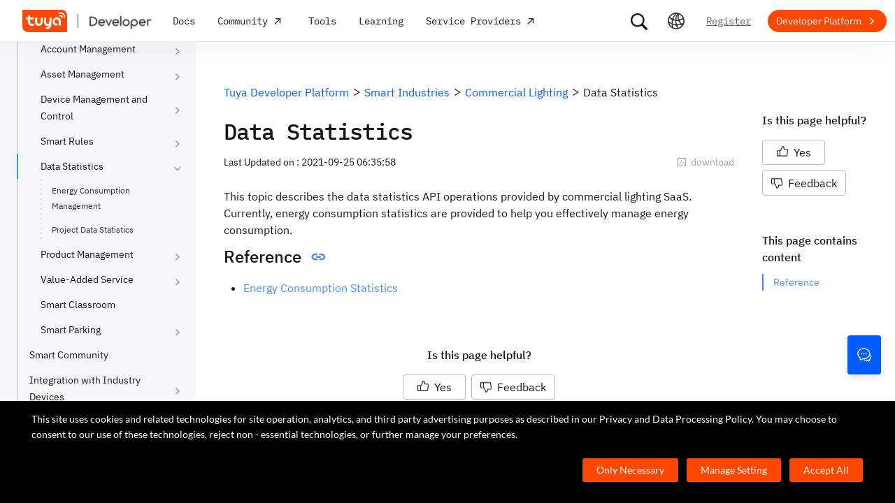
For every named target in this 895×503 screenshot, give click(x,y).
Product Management (87, 254)
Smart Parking (71, 329)
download (705, 162)
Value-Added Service (87, 279)
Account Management (88, 49)
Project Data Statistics (93, 229)
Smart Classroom (78, 304)
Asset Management (82, 74)
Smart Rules (67, 141)
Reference (796, 282)
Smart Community (68, 355)
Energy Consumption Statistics (320, 288)
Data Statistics (72, 166)
